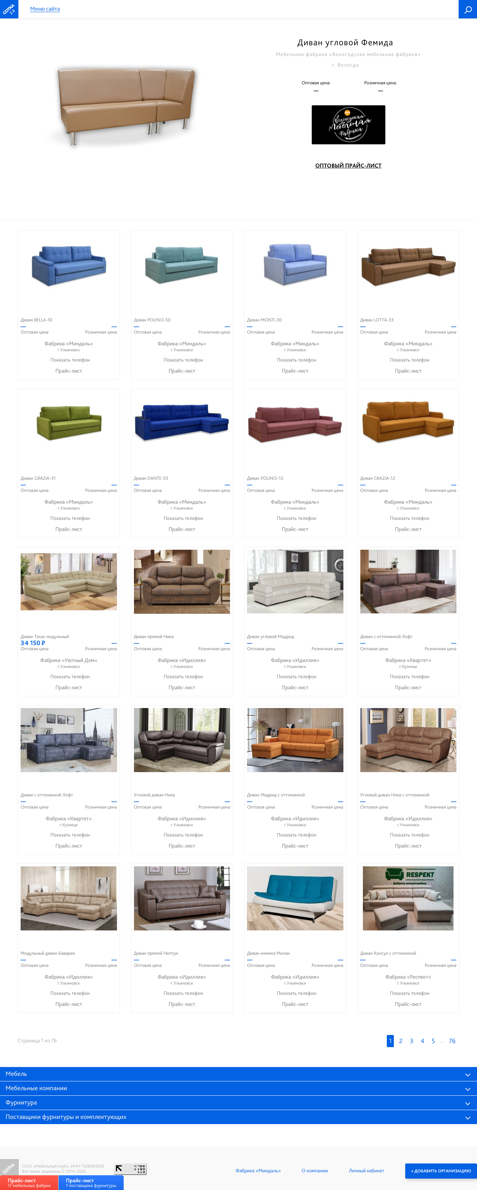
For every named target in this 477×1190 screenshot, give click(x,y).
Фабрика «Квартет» (408, 663)
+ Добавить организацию (441, 1170)
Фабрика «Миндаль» (69, 346)
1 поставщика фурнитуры (91, 1183)
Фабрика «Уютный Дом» (69, 663)
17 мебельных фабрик (29, 1183)
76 (452, 1041)
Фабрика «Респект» (408, 980)
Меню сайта (45, 9)
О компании (315, 1171)
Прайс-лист (68, 370)
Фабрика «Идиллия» (182, 663)
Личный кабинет (366, 1171)
